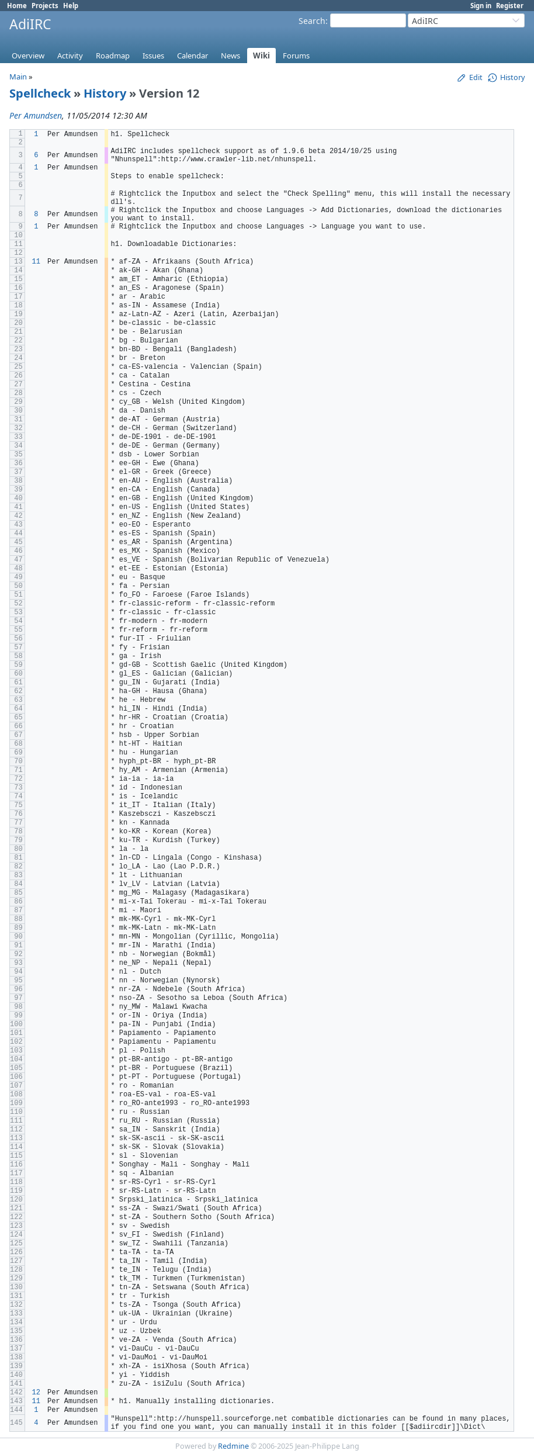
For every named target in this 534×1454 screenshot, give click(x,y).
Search (312, 20)
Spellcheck (40, 93)
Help (70, 5)
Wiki (261, 55)
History (105, 93)
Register (509, 5)
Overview (28, 55)
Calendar (192, 55)
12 (36, 1393)
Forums (296, 55)
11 (36, 262)
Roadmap (113, 55)
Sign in (480, 5)
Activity (70, 55)
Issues (153, 55)
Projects (45, 5)
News (230, 55)
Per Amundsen (35, 115)
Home (17, 5)
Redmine (233, 1446)
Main (18, 76)
